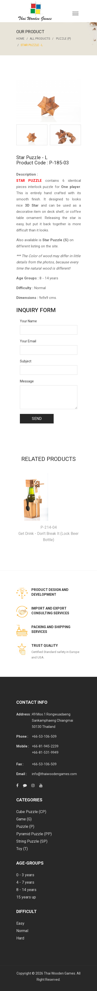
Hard (20, 938)
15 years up (26, 897)
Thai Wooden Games (59, 973)
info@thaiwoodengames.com (54, 774)
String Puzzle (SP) (31, 841)
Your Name (28, 321)
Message (27, 381)
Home (20, 38)
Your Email (28, 341)
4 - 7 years (25, 882)
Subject (25, 361)
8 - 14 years (26, 889)
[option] (32, 135)
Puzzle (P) (63, 38)
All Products (40, 38)
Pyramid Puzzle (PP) (34, 834)
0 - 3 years (25, 875)
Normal (22, 930)
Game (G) (24, 819)
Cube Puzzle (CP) (31, 811)
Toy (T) (22, 848)
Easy (20, 923)
